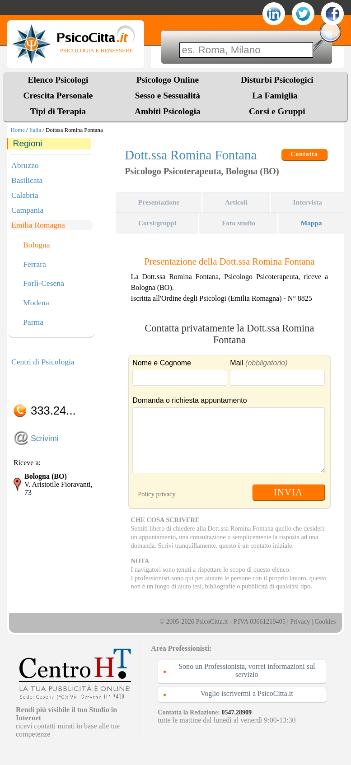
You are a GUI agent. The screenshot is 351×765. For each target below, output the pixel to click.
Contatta (304, 154)
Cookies (325, 621)
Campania (27, 210)
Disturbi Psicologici (277, 79)
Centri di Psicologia (43, 361)
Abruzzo (25, 165)
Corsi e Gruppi (277, 111)
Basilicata (26, 180)
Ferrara (34, 265)
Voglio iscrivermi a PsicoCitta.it (247, 693)
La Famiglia (277, 95)
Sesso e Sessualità (167, 95)
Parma (33, 322)
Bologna (36, 245)
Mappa (311, 223)
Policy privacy (157, 494)
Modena (36, 303)
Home (18, 130)
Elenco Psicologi (58, 79)
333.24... (53, 410)
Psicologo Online (167, 79)
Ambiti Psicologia (168, 111)
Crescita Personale (58, 95)
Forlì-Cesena (43, 284)
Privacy (300, 621)
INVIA (288, 492)
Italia (35, 130)
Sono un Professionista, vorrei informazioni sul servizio (246, 670)
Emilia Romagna (38, 224)
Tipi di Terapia (58, 111)
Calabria (24, 195)
